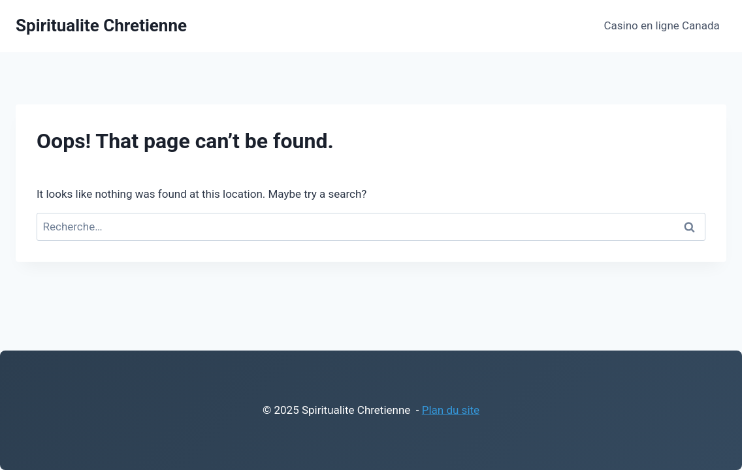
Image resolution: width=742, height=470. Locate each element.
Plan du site (450, 409)
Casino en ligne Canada (661, 25)
